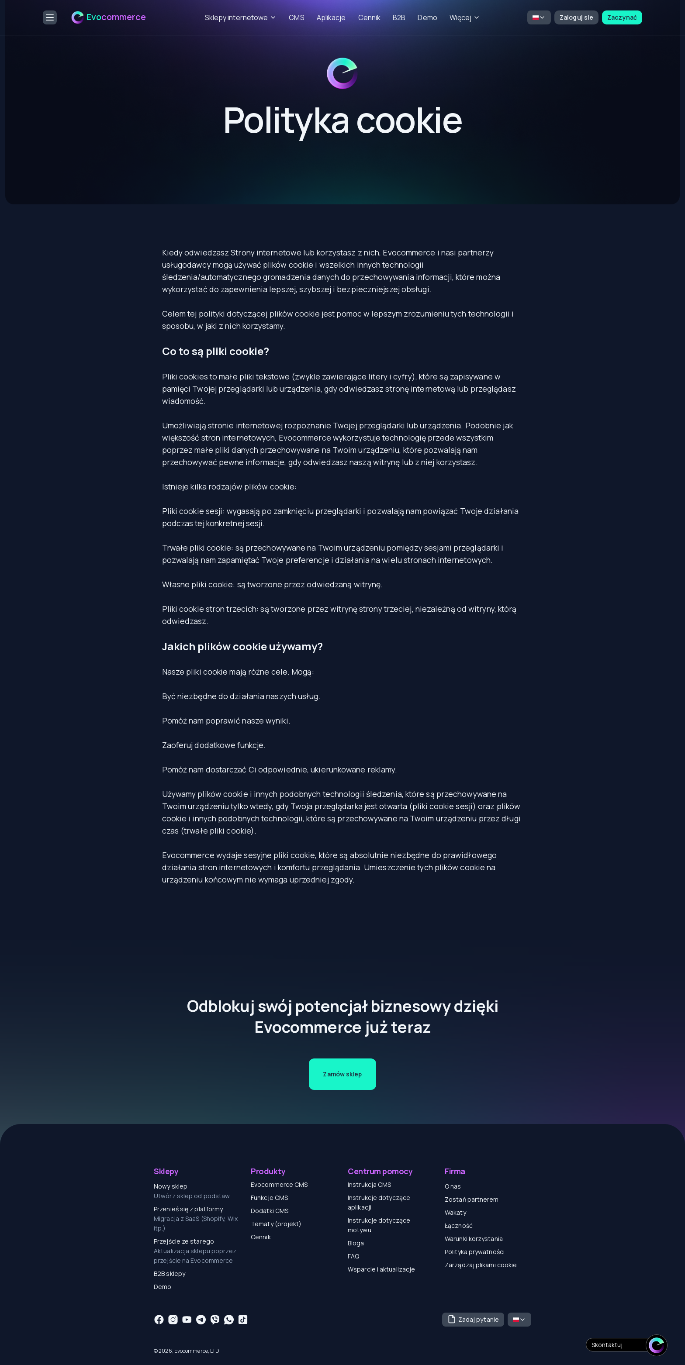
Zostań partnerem (472, 1199)
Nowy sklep (170, 1186)
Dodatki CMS (269, 1210)
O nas (453, 1186)
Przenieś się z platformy (188, 1209)
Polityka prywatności (475, 1252)
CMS (296, 17)
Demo (427, 17)
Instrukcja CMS (369, 1184)
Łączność (459, 1225)
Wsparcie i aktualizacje (381, 1269)
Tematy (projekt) (276, 1224)
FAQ (353, 1256)
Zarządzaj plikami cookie (481, 1265)
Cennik (369, 17)
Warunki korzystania (474, 1238)
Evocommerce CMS (279, 1184)
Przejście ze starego (184, 1241)
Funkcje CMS (269, 1197)
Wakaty (455, 1212)
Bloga (356, 1243)
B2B (399, 17)
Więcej (465, 17)
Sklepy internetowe (241, 17)
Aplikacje (331, 17)
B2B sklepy (169, 1273)
